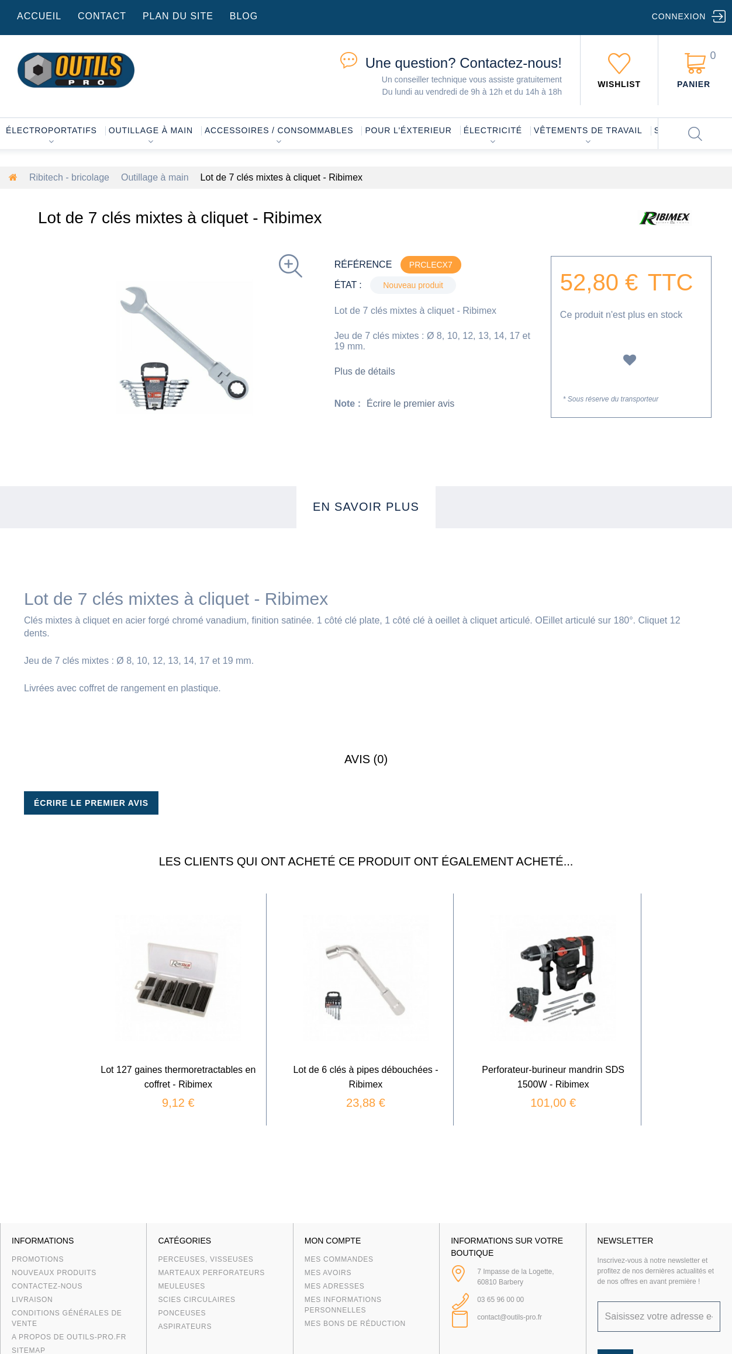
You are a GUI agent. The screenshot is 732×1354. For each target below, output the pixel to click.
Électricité (493, 130)
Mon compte (333, 1240)
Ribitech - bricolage (69, 177)
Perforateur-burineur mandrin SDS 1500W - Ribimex (514, 1045)
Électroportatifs (51, 130)
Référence (363, 264)
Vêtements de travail (588, 130)
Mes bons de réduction (355, 1324)
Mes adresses (335, 1286)
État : (348, 285)
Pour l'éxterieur (408, 130)
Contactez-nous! (463, 63)
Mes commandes (339, 1259)
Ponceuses (182, 1313)
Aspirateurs (185, 1326)
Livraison (32, 1300)
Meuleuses (181, 1286)
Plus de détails (364, 371)
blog (244, 16)
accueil (39, 16)
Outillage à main (151, 130)
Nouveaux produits (54, 1273)
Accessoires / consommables (279, 130)
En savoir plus (366, 506)
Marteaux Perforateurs (211, 1273)
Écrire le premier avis (410, 403)
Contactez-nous (47, 1286)
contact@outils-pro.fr (509, 1317)
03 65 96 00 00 (500, 1300)
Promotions (38, 1259)
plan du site (178, 16)
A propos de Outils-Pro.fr (69, 1337)
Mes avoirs (328, 1273)
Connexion (679, 16)
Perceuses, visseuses (205, 1259)
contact (102, 16)
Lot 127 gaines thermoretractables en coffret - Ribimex (217, 1045)
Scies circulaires (196, 1300)
